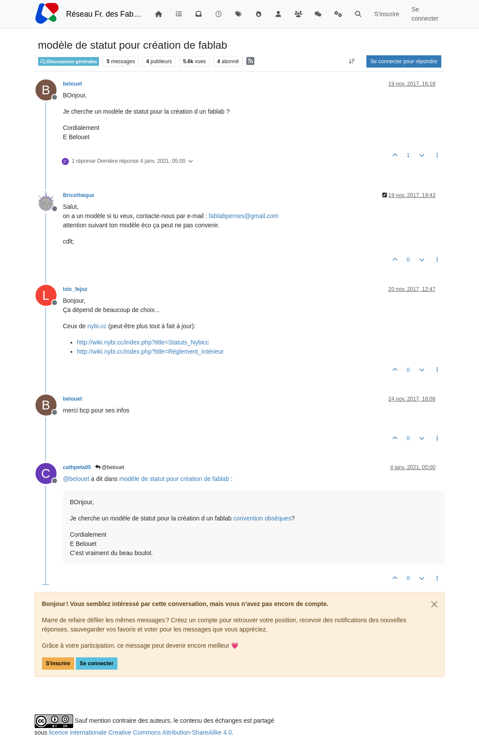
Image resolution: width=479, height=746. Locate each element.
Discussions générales (68, 61)
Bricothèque (78, 195)
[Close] (434, 604)
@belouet (109, 467)
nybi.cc (97, 326)
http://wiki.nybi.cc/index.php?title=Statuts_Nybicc (143, 342)
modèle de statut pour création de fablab (174, 478)
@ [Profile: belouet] (76, 478)
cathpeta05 (77, 467)
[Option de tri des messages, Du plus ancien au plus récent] (352, 61)
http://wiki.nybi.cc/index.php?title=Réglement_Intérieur (150, 351)
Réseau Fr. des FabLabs (104, 14)
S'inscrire (58, 663)
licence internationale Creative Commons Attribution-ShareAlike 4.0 (140, 732)
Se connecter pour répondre (403, 61)
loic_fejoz (75, 289)
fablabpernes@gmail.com (244, 215)
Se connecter (97, 663)
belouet (72, 84)
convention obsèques (262, 518)
